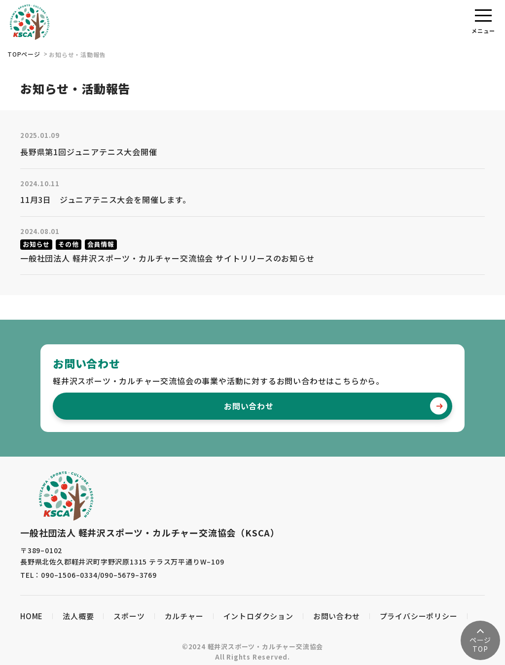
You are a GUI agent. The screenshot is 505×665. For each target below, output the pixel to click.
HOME (31, 616)
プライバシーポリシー (419, 616)
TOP (480, 644)
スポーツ (128, 616)
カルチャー (184, 616)
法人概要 (78, 616)
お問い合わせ (335, 406)
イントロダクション (258, 616)
